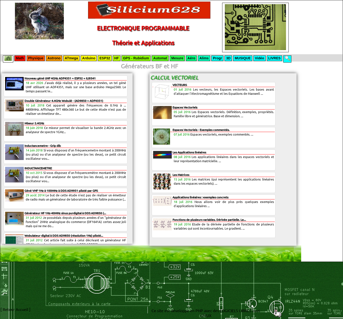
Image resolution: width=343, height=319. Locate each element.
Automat (160, 58)
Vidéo (259, 58)
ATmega (71, 58)
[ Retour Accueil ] (15, 309)
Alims (204, 58)
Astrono (54, 58)
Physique (35, 58)
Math (20, 58)
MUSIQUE (243, 58)
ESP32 (104, 58)
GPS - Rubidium (136, 58)
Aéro (191, 58)
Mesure (177, 58)
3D (228, 58)
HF (116, 58)
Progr (217, 58)
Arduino (88, 58)
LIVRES (274, 58)
